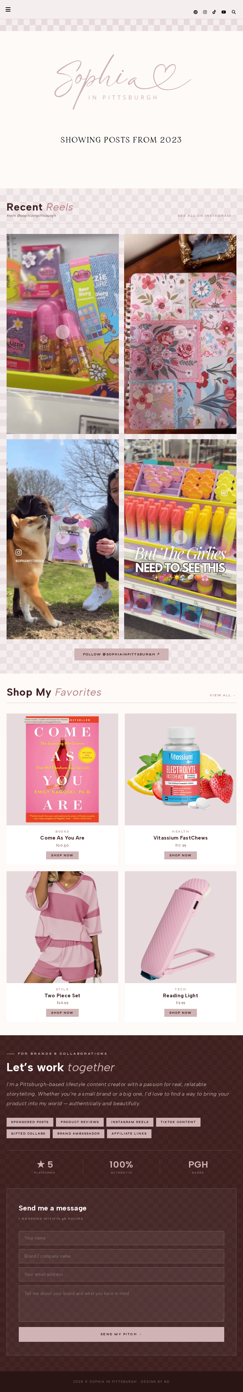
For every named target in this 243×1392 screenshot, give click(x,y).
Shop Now (62, 855)
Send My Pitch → (121, 1334)
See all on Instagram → (207, 216)
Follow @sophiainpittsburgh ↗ (121, 654)
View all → (223, 695)
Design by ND (155, 1381)
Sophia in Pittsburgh (113, 1381)
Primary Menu (5, 9)
